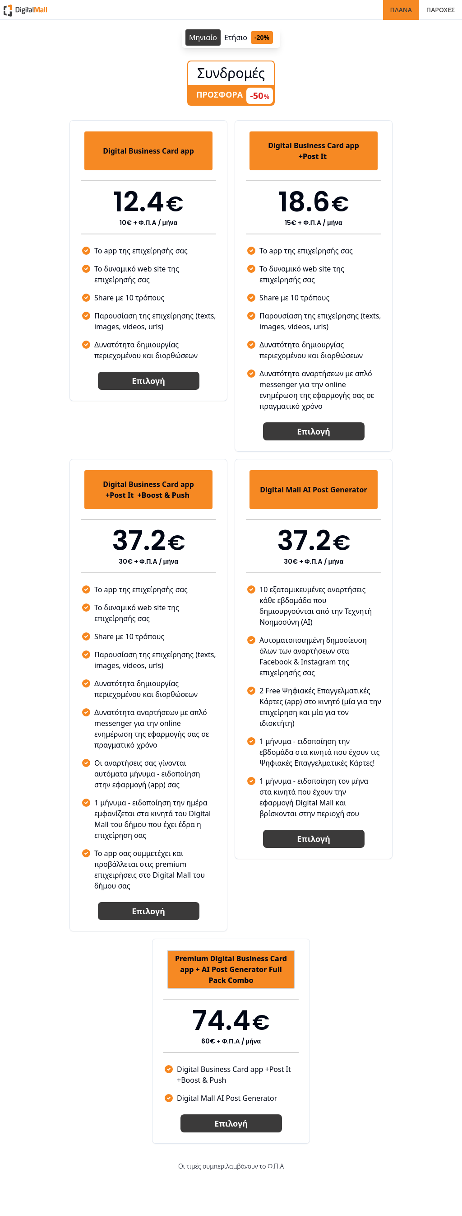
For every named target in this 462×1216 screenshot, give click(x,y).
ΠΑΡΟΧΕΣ (440, 9)
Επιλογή (148, 380)
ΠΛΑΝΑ (401, 9)
